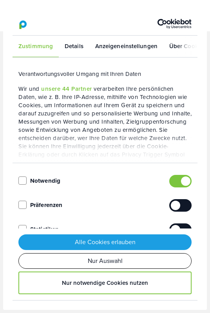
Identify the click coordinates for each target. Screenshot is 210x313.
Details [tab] (74, 46)
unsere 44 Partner (66, 89)
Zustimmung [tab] (35, 46)
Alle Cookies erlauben (105, 241)
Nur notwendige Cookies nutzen (105, 283)
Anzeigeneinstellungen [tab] (126, 46)
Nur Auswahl (105, 260)
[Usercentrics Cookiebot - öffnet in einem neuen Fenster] (157, 24)
